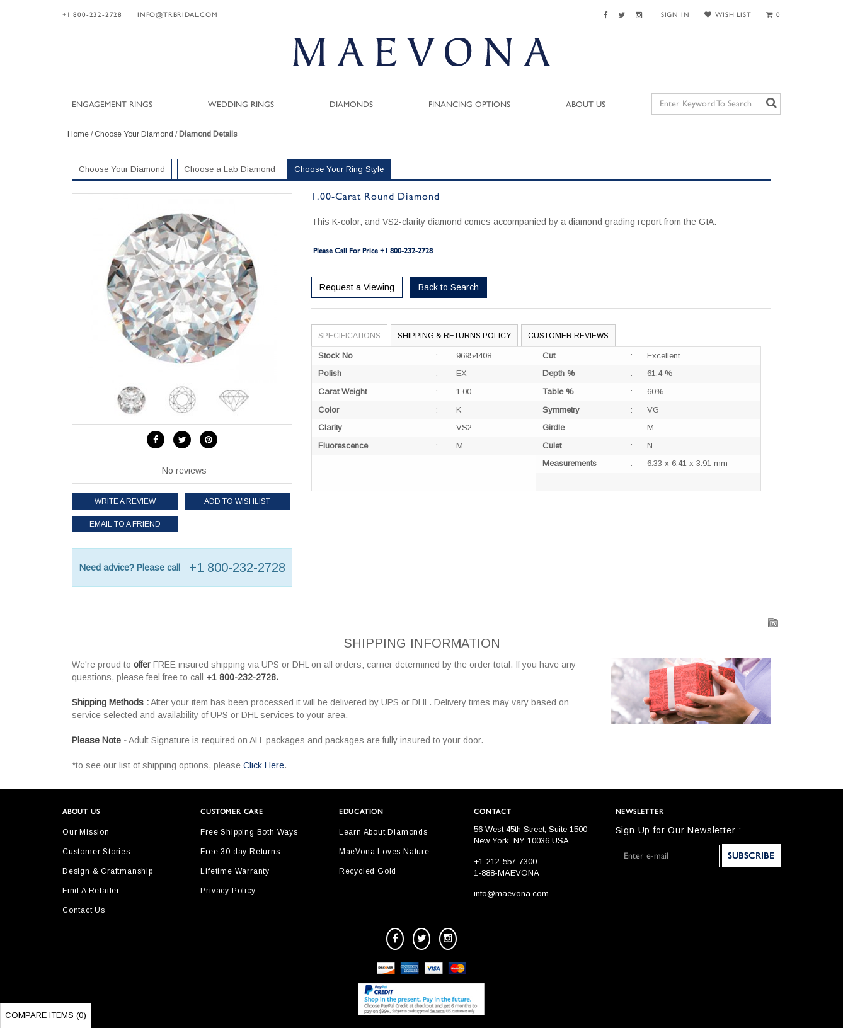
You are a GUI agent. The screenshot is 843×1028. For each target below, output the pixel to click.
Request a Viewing (356, 287)
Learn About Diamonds (383, 832)
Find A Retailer (91, 890)
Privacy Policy (227, 890)
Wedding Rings (241, 105)
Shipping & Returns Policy (454, 335)
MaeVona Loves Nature (384, 851)
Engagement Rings (112, 105)
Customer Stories (96, 851)
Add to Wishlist (237, 501)
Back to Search (448, 287)
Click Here (263, 765)
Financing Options (469, 105)
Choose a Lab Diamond (229, 169)
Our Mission (86, 832)
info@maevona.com (511, 893)
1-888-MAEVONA (506, 872)
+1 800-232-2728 (92, 14)
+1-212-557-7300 (505, 861)
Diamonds (351, 105)
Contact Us (83, 910)
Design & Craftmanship (107, 871)
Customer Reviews (568, 335)
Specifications (349, 335)
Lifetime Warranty (235, 871)
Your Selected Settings (688, 171)
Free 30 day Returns (240, 851)
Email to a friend (125, 524)
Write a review (125, 501)
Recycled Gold (367, 871)
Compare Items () (45, 1015)
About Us (585, 105)
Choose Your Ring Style (339, 169)
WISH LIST (727, 14)
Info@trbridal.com (177, 14)
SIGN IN (675, 14)
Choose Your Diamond (134, 134)
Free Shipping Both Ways (248, 832)
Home (78, 134)
